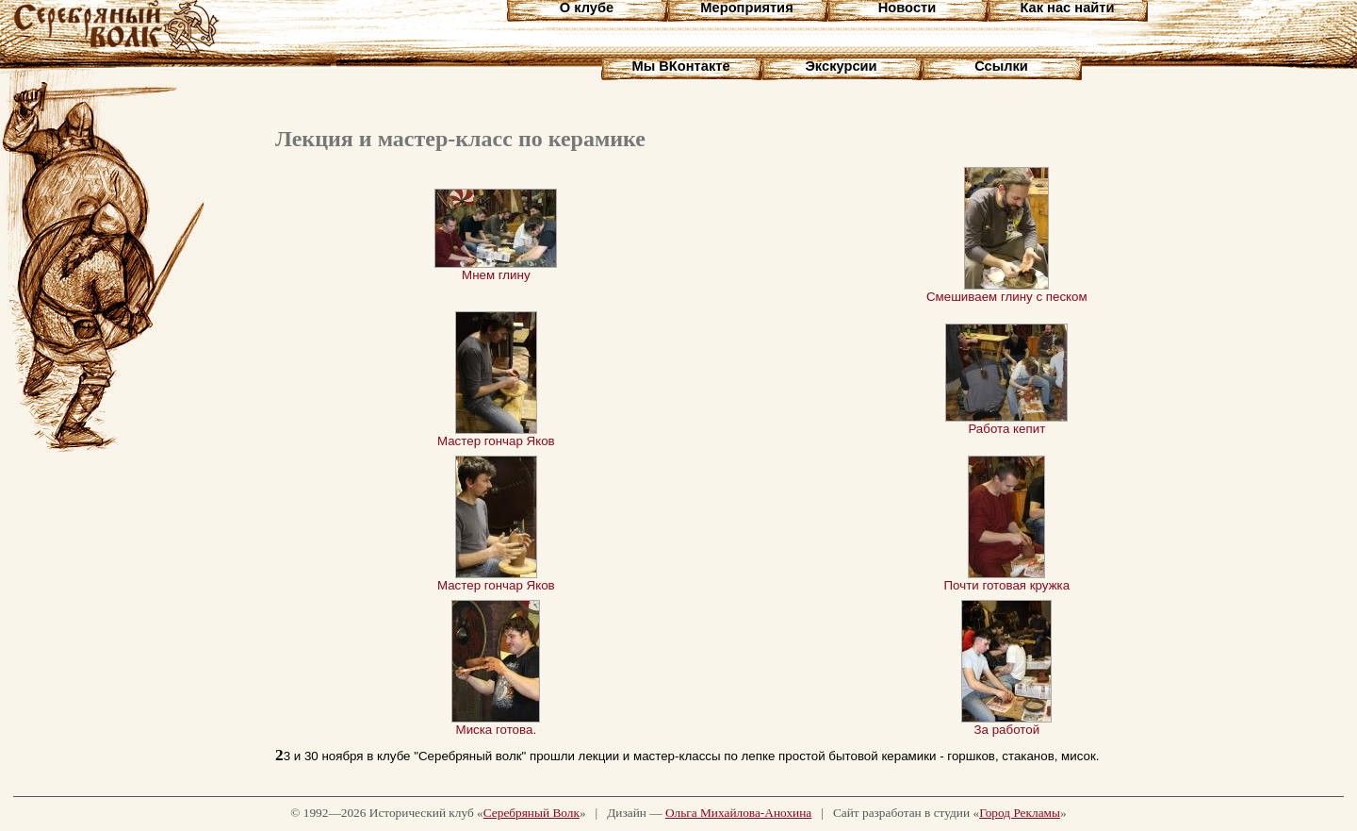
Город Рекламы (1019, 813)
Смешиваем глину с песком (1006, 291)
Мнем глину (495, 269)
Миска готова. (495, 724)
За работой (1006, 724)
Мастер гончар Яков (496, 435)
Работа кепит (1006, 423)
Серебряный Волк (531, 813)
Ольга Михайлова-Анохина (738, 813)
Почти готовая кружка (1007, 579)
